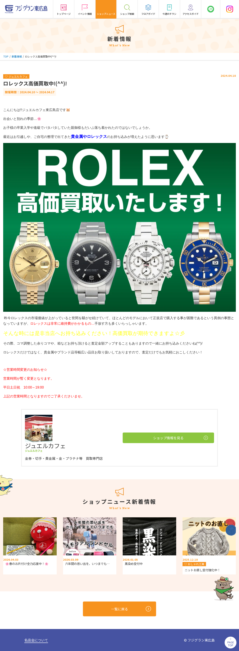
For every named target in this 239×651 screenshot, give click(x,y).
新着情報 (17, 56)
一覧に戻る (131, 608)
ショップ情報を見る (180, 437)
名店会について (36, 640)
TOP (5, 56)
